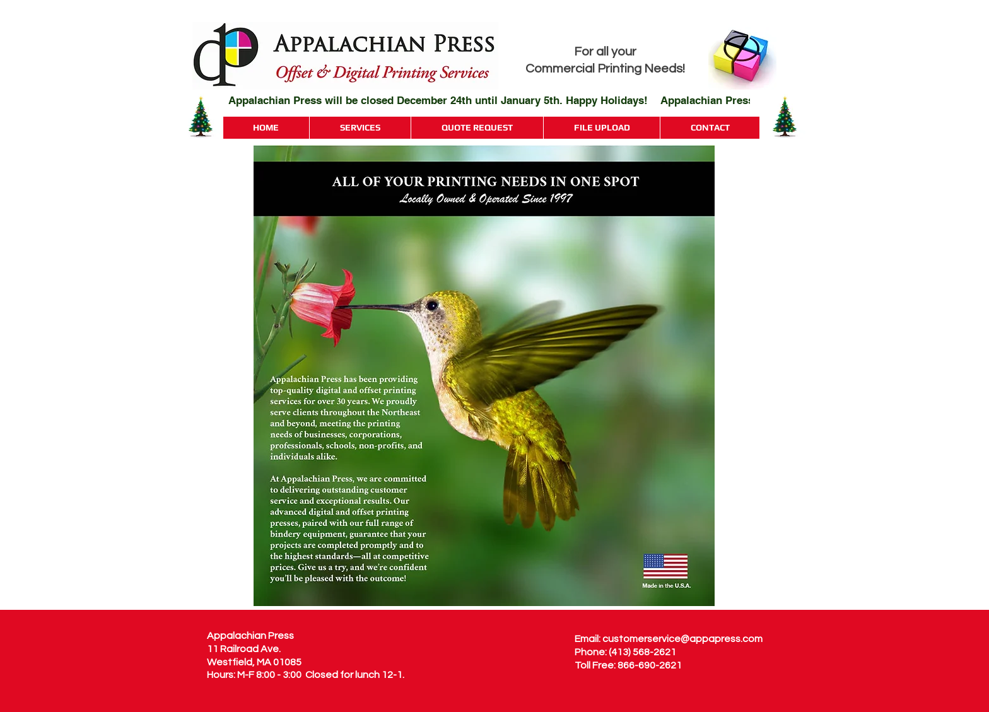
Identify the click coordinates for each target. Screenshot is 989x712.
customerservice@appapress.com (682, 639)
